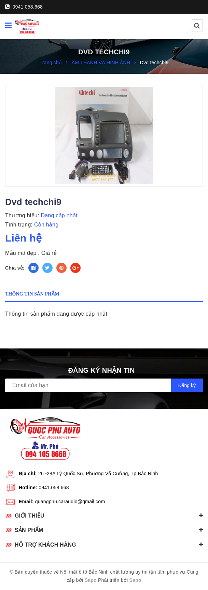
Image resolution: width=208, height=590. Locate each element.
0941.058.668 (24, 7)
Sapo (91, 580)
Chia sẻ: (15, 268)
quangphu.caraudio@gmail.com (70, 501)
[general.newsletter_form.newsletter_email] (104, 385)
